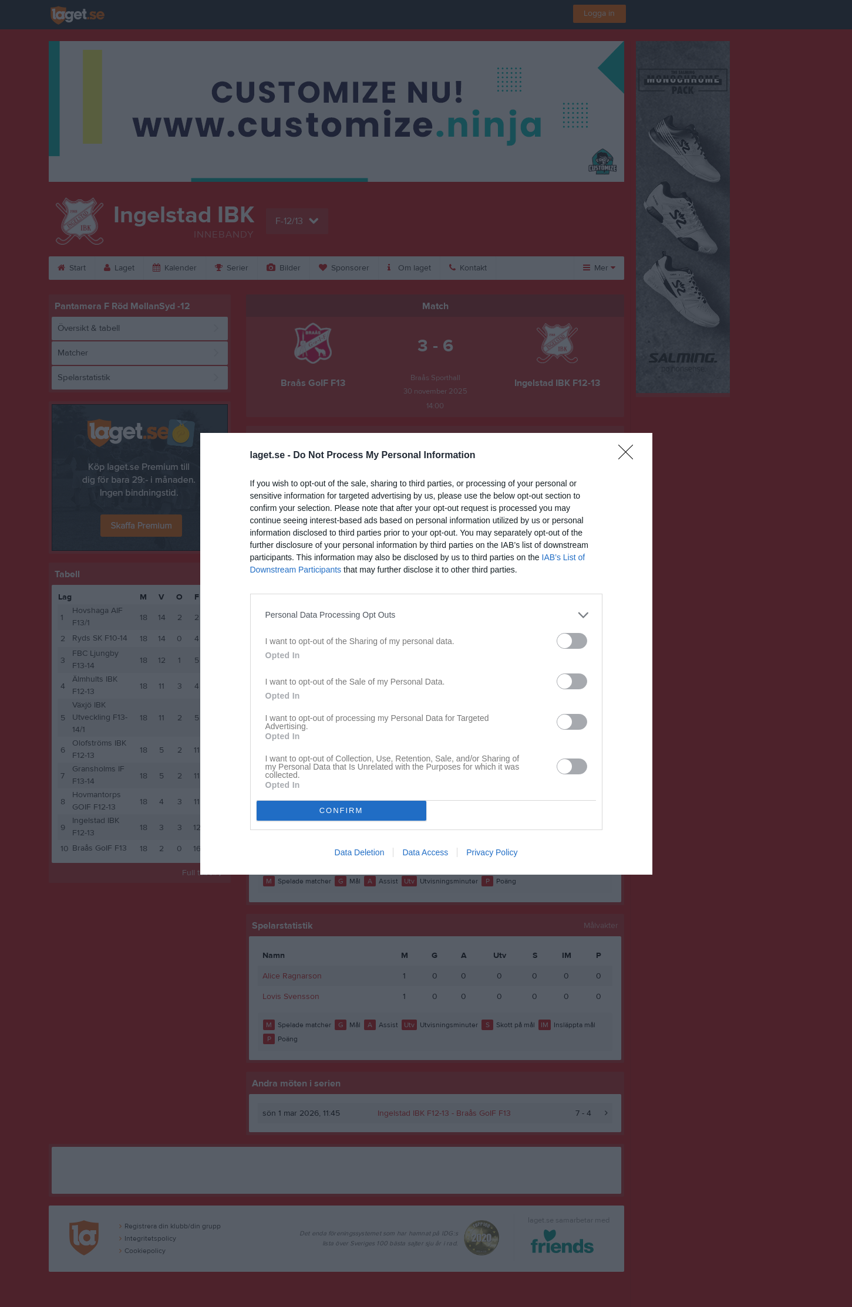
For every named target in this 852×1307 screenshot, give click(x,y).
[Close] (629, 456)
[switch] (572, 641)
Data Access (425, 852)
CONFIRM (341, 810)
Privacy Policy (491, 852)
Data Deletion (360, 852)
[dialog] (426, 654)
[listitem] (426, 615)
